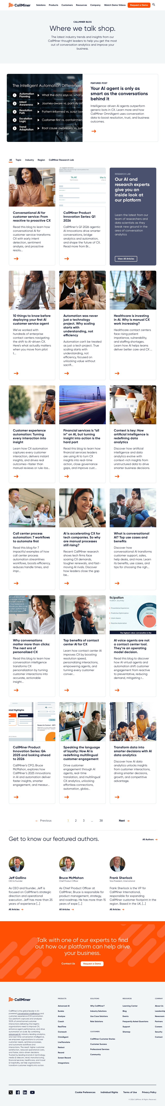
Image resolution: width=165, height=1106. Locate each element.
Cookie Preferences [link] (85, 1092)
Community (95, 1054)
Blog (125, 1011)
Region (41, 160)
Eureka (61, 1011)
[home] (20, 4)
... (92, 820)
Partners (159, 1021)
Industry (29, 160)
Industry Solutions (98, 1011)
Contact (159, 1037)
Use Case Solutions (99, 1016)
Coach (61, 1021)
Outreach (62, 1032)
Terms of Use (130, 1092)
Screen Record (64, 1058)
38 (101, 820)
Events (126, 1016)
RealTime (62, 1026)
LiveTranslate (64, 1042)
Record (61, 1052)
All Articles (14, 909)
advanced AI (15, 1034)
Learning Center (130, 1006)
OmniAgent (63, 1037)
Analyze (61, 1016)
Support (126, 1026)
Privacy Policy (149, 1092)
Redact (61, 1047)
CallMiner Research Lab (61, 160)
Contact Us (68, 963)
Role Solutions (96, 1021)
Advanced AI (64, 1006)
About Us (159, 1006)
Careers (158, 1026)
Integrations (63, 1063)
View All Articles (126, 258)
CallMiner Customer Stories (102, 1039)
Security (158, 1032)
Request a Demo (139, 5)
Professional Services (99, 1049)
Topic (18, 160)
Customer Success (98, 1044)
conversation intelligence (28, 1013)
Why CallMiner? (97, 1006)
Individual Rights (109, 1092)
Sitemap (126, 1032)
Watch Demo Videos (115, 5)
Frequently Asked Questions (135, 1021)
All (10, 160)
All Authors (148, 839)
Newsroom (159, 1016)
